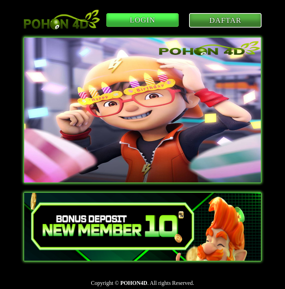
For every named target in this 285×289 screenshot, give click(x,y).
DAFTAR (225, 20)
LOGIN (142, 20)
